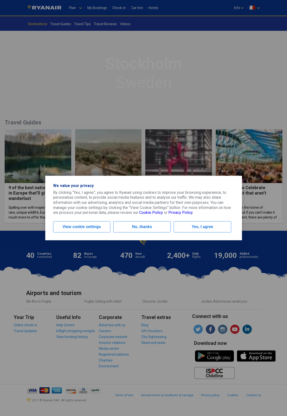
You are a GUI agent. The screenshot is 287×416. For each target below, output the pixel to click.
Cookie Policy (151, 212)
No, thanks (142, 227)
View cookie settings (81, 227)
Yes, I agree (202, 227)
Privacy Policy (180, 212)
